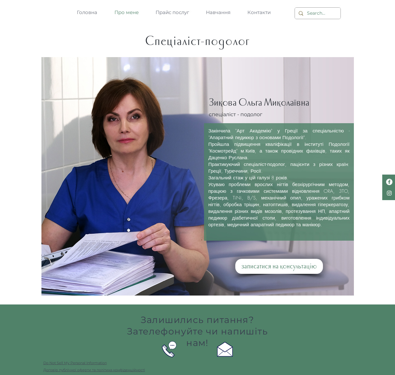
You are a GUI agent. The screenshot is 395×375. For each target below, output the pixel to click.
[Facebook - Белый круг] (389, 182)
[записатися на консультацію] (279, 266)
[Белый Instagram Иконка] (389, 193)
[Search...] (317, 13)
